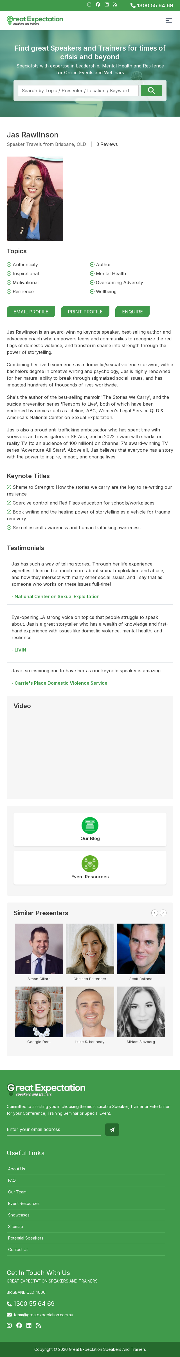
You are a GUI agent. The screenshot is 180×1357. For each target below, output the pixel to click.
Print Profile (85, 312)
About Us (16, 1168)
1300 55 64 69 (151, 5)
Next (163, 913)
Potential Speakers (25, 1238)
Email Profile (31, 312)
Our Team (17, 1191)
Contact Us (18, 1249)
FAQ (12, 1180)
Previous (154, 913)
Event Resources (24, 1203)
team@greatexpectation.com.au (43, 1314)
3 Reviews (107, 144)
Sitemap (15, 1226)
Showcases (19, 1215)
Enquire (132, 312)
